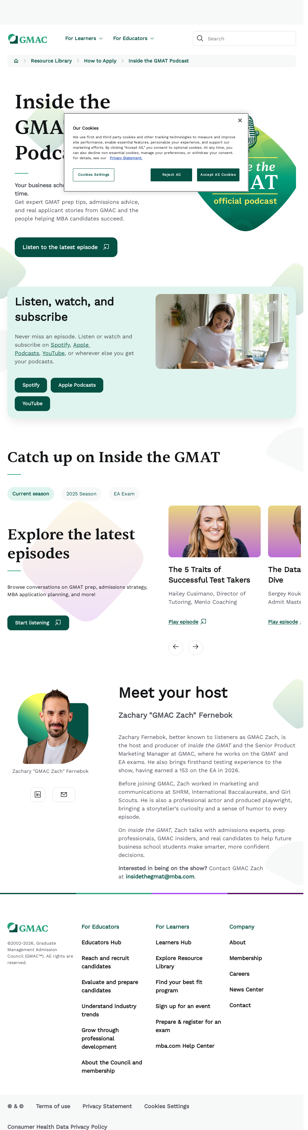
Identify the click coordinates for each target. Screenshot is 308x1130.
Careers (239, 974)
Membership (245, 958)
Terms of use (53, 1106)
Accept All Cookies (218, 174)
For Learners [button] (84, 38)
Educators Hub (101, 942)
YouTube (53, 353)
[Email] (64, 794)
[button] (16, 61)
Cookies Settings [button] (166, 1106)
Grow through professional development (100, 1038)
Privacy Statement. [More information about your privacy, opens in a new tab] (126, 158)
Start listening (38, 623)
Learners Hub (173, 942)
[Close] (240, 120)
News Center (246, 989)
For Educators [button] (134, 38)
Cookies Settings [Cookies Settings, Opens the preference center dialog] (93, 174)
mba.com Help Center (185, 1046)
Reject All (171, 174)
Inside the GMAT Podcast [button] (158, 61)
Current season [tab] (30, 494)
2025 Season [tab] (81, 494)
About (237, 942)
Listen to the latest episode (66, 247)
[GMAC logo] (27, 39)
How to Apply (100, 61)
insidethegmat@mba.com (160, 876)
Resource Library (51, 61)
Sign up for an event (183, 1006)
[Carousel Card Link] (214, 566)
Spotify (60, 344)
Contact (240, 1005)
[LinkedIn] (37, 794)
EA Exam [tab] (124, 494)
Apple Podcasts (77, 385)
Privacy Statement (107, 1106)
